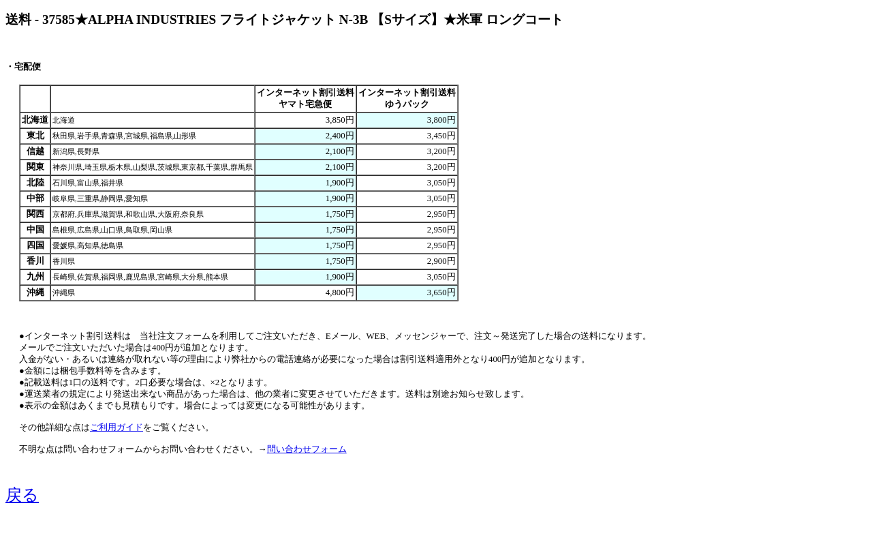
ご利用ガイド (116, 427)
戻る (22, 495)
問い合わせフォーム (307, 449)
